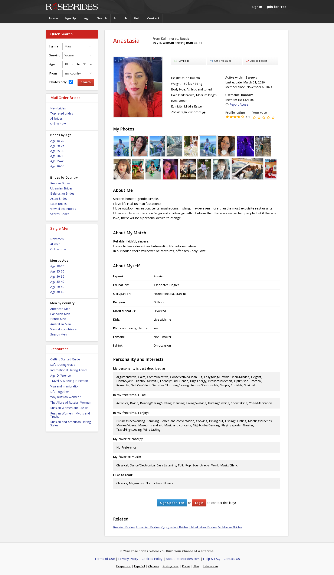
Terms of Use (104, 558)
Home (53, 18)
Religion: (119, 302)
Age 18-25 (57, 266)
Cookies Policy (152, 558)
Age (52, 64)
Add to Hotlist (256, 61)
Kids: (116, 319)
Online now (58, 124)
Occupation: (122, 294)
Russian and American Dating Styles (70, 423)
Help (137, 18)
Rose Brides (72, 7)
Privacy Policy (128, 558)
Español (139, 566)
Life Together (59, 392)
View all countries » (63, 209)
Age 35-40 (57, 161)
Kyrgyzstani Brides (175, 527)
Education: (121, 285)
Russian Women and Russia (69, 408)
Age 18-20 (57, 141)
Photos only (61, 82)
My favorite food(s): (128, 439)
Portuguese (171, 566)
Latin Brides (58, 204)
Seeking (54, 55)
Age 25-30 (57, 151)
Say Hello (182, 61)
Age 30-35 (57, 156)
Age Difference (60, 375)
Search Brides (59, 214)
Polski (186, 566)
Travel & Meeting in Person (69, 381)
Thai (196, 566)
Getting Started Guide (65, 359)
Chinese (153, 566)
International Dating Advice (69, 370)
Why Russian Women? (65, 397)
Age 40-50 (57, 166)
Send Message (221, 61)
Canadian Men (60, 314)
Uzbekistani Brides (203, 527)
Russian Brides (60, 183)
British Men (58, 319)
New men (57, 239)
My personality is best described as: (139, 368)
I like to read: (123, 475)
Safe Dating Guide (62, 365)
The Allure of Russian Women (70, 402)
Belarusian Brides (62, 193)
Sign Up (70, 18)
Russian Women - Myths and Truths (70, 415)
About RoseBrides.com (183, 558)
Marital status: (124, 311)
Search (102, 18)
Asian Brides (58, 198)
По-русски (123, 566)
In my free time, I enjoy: (131, 413)
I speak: (118, 276)
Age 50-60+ (58, 292)
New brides (58, 108)
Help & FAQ (211, 558)
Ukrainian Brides (61, 188)
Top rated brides (61, 113)
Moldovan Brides (230, 527)
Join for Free (276, 6)
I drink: (118, 345)
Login (86, 18)
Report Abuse (236, 104)
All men (55, 244)
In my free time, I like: (129, 395)
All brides (56, 118)
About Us (120, 18)
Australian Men (60, 324)
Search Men (58, 334)
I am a (53, 46)
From (53, 73)
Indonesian (210, 566)
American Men (60, 309)
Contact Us (232, 558)
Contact (153, 18)
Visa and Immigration (64, 386)
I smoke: (119, 337)
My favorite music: (127, 457)
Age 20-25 (57, 146)
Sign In (257, 6)
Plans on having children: (131, 328)
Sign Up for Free (172, 503)
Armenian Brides (148, 527)
